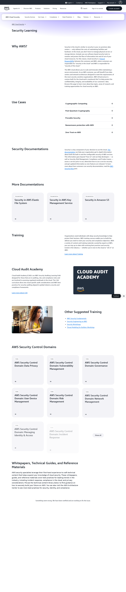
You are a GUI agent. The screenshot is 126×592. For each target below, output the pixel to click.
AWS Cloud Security (18, 24)
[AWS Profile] (120, 2)
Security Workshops (74, 324)
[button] (28, 8)
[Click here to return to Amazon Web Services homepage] (6, 9)
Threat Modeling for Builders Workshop (80, 327)
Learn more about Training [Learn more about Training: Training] (74, 254)
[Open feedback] (124, 296)
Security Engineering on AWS (77, 321)
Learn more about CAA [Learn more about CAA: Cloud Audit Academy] (19, 293)
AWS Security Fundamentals (76, 318)
